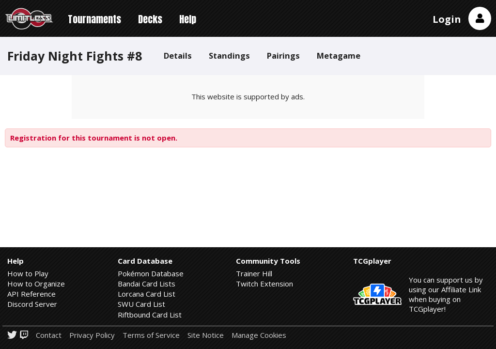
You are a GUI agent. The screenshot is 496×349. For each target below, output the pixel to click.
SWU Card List (141, 304)
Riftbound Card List (150, 314)
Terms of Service (151, 335)
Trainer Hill (254, 273)
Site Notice (205, 335)
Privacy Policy (92, 335)
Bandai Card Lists (146, 283)
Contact (49, 335)
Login (447, 19)
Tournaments (94, 19)
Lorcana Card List (146, 294)
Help (187, 19)
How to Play (27, 273)
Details (178, 55)
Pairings (283, 55)
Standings (229, 55)
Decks (150, 19)
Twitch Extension (264, 283)
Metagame (338, 55)
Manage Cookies (259, 335)
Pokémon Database (151, 273)
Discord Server (32, 304)
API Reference (31, 294)
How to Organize (36, 283)
